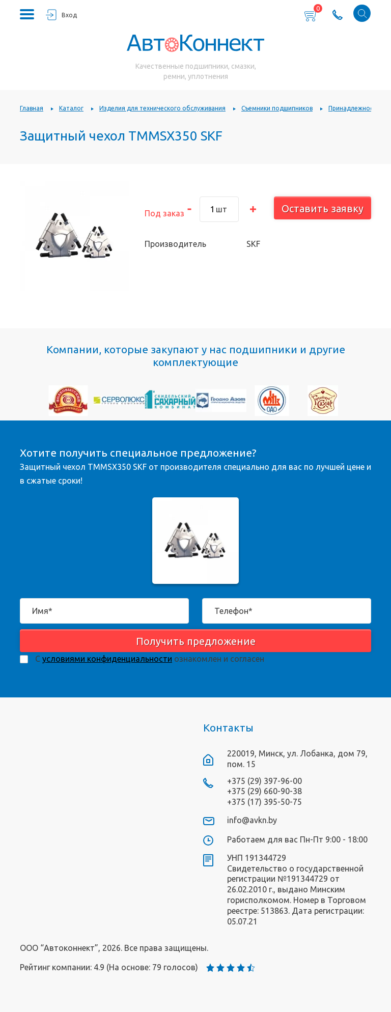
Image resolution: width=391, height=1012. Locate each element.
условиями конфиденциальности (107, 658)
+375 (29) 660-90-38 (264, 791)
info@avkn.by (252, 820)
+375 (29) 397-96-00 (264, 780)
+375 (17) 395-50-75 (264, 801)
